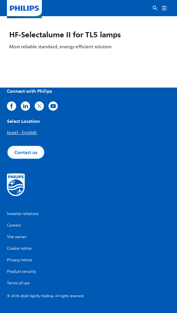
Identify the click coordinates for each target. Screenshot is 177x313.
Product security (21, 271)
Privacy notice (19, 260)
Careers (14, 225)
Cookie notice (19, 248)
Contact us (25, 152)
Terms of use (18, 283)
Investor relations (23, 213)
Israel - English (22, 132)
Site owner (17, 237)
